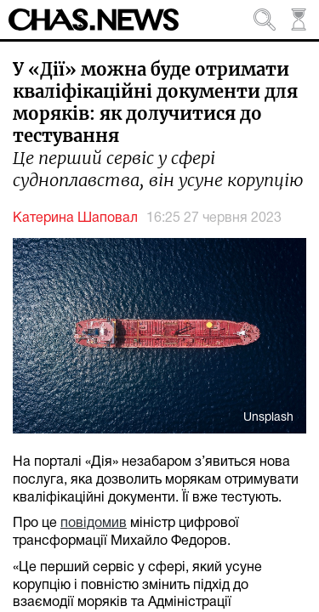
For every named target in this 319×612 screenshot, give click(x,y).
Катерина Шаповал (75, 218)
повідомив (93, 524)
